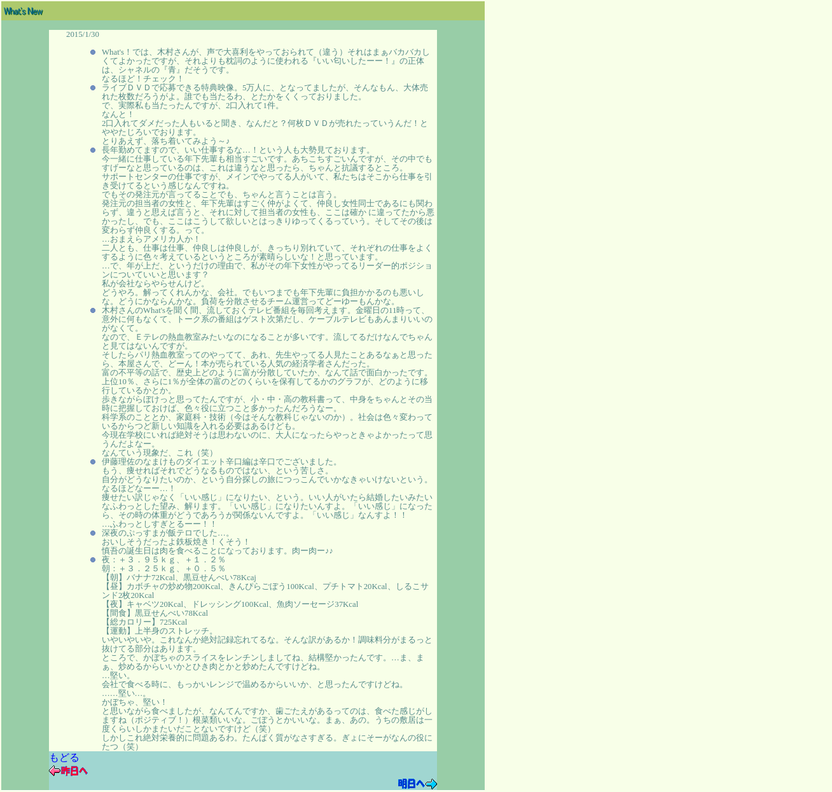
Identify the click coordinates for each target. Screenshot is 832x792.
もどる (64, 757)
